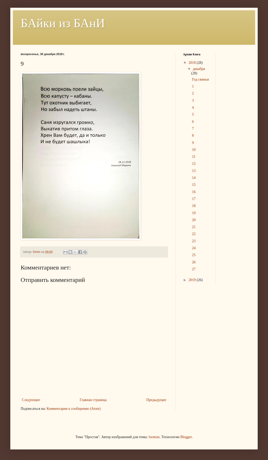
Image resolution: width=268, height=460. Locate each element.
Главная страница (93, 400)
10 (194, 150)
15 (194, 185)
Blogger (186, 437)
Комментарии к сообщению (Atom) (74, 409)
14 (194, 178)
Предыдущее (156, 400)
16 (194, 192)
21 (194, 227)
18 (194, 206)
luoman (154, 437)
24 (194, 248)
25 (194, 255)
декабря (199, 69)
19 (194, 213)
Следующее (31, 400)
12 (194, 164)
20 (194, 220)
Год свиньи (200, 79)
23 (194, 241)
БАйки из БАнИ (63, 23)
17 (194, 199)
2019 (193, 280)
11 (193, 157)
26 (194, 262)
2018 (193, 63)
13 (194, 171)
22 (194, 234)
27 (194, 269)
